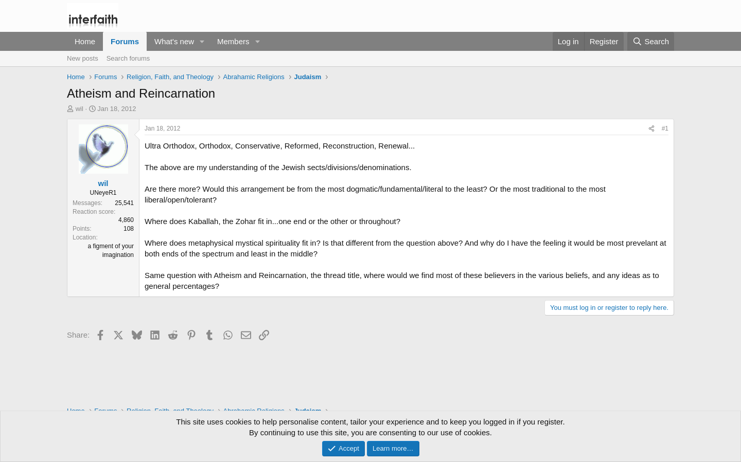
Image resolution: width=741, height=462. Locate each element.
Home (85, 41)
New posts (82, 58)
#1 (665, 128)
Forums (125, 41)
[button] (202, 41)
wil (79, 109)
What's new (174, 41)
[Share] (651, 129)
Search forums (128, 58)
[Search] (650, 41)
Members (233, 41)
